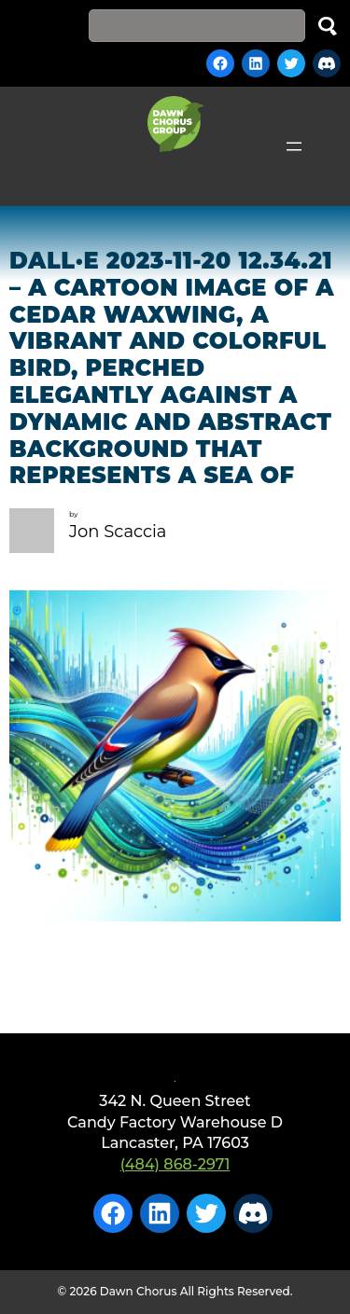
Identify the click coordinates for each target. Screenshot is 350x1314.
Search (328, 25)
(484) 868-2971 (175, 1164)
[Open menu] (294, 146)
